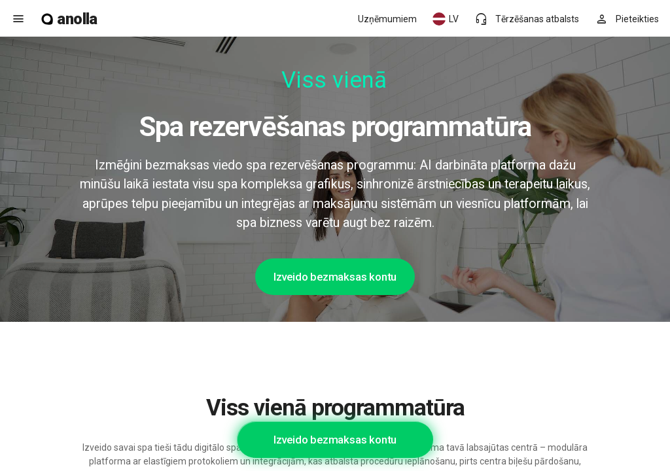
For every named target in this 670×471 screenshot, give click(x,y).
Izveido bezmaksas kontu (335, 276)
